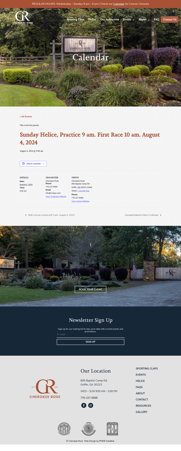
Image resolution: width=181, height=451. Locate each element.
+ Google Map (83, 191)
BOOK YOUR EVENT (90, 289)
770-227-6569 (89, 398)
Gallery (141, 412)
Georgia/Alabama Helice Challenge (142, 215)
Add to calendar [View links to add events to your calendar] (34, 164)
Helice (92, 19)
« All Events (26, 116)
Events (127, 19)
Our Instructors (109, 19)
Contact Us (169, 19)
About (142, 19)
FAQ (156, 19)
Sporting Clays (75, 19)
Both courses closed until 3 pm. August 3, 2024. (51, 215)
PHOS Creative (106, 441)
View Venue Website (80, 201)
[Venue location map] (112, 189)
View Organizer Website (56, 197)
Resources (143, 406)
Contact (142, 400)
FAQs (139, 387)
